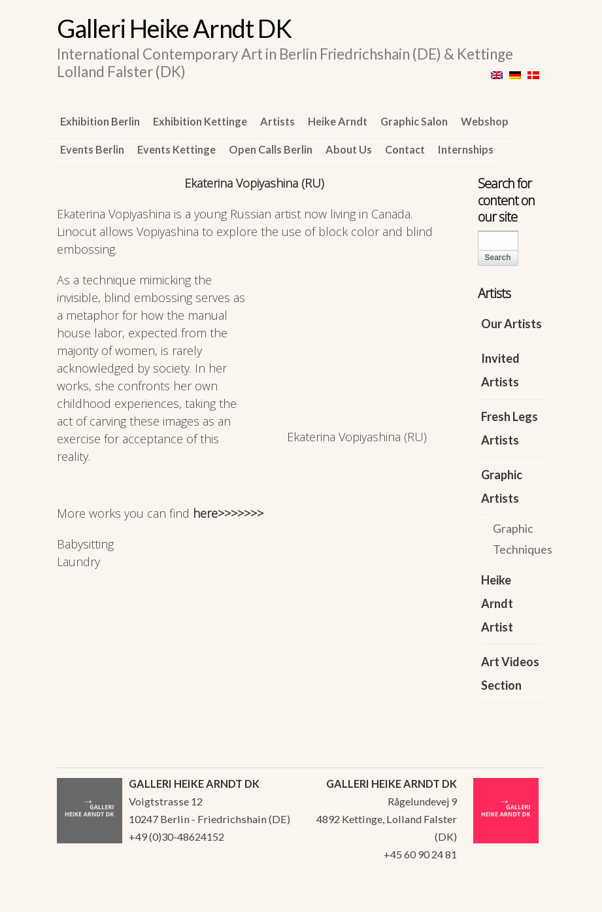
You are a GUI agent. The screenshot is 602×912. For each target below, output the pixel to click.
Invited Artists (500, 370)
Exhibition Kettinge (200, 121)
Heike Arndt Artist (497, 603)
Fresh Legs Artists (509, 428)
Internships (465, 149)
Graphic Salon (414, 121)
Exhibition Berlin (100, 121)
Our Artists (511, 323)
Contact (405, 149)
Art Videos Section (510, 673)
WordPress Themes (521, 898)
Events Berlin (92, 149)
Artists (277, 121)
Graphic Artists (501, 486)
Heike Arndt (337, 121)
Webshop (485, 121)
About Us (349, 149)
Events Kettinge (176, 149)
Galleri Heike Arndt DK (174, 28)
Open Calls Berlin (270, 149)
